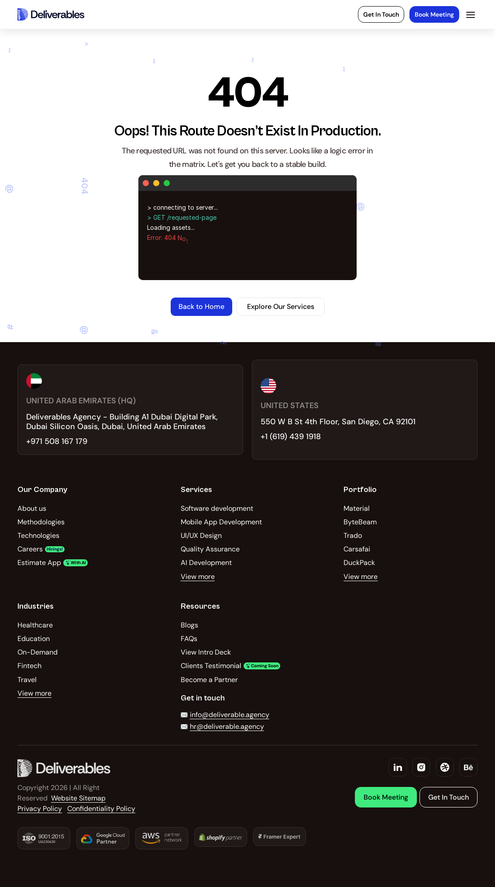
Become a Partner (209, 679)
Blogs (189, 625)
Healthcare (35, 625)
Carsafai (357, 549)
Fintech (29, 665)
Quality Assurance (210, 549)
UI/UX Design (201, 535)
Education (33, 638)
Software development (217, 508)
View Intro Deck (206, 652)
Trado (353, 535)
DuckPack (359, 562)
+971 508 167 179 (56, 441)
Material (357, 508)
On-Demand (37, 652)
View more (198, 576)
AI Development (206, 562)
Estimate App (39, 562)
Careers (30, 549)
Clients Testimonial (211, 665)
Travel (27, 679)
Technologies (38, 535)
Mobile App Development (221, 522)
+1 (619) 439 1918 (291, 436)
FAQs (189, 638)
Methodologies (41, 522)
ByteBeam (360, 522)
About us (31, 508)
